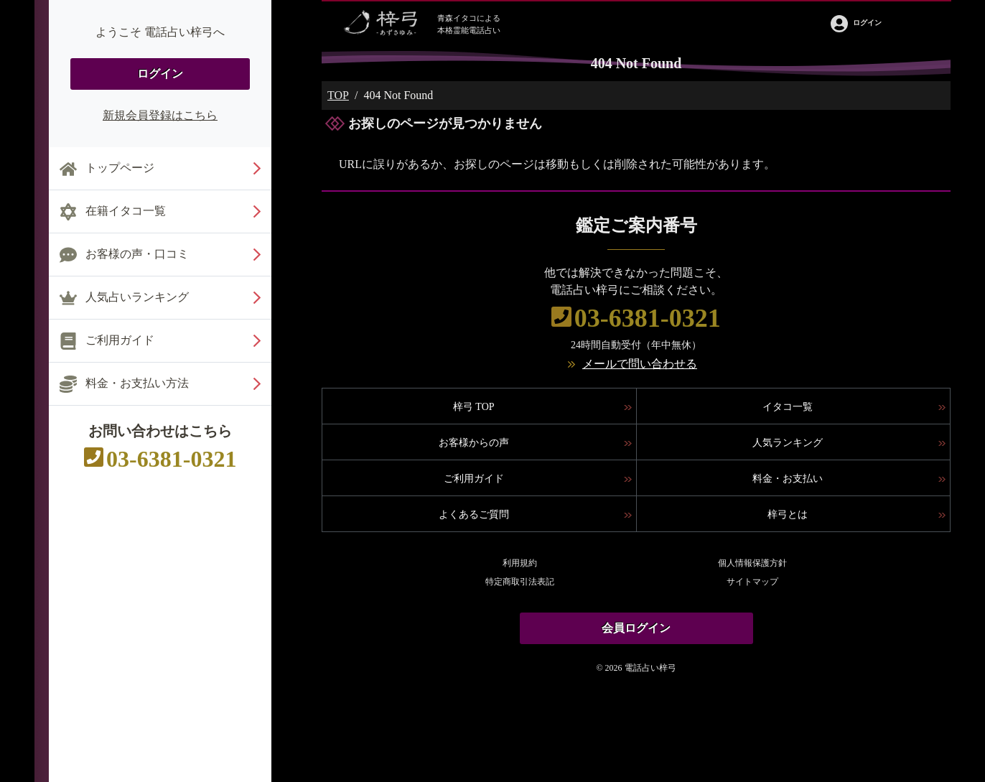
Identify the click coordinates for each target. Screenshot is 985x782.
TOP (338, 95)
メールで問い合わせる (639, 364)
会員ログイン (636, 628)
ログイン (160, 74)
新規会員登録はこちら (160, 115)
